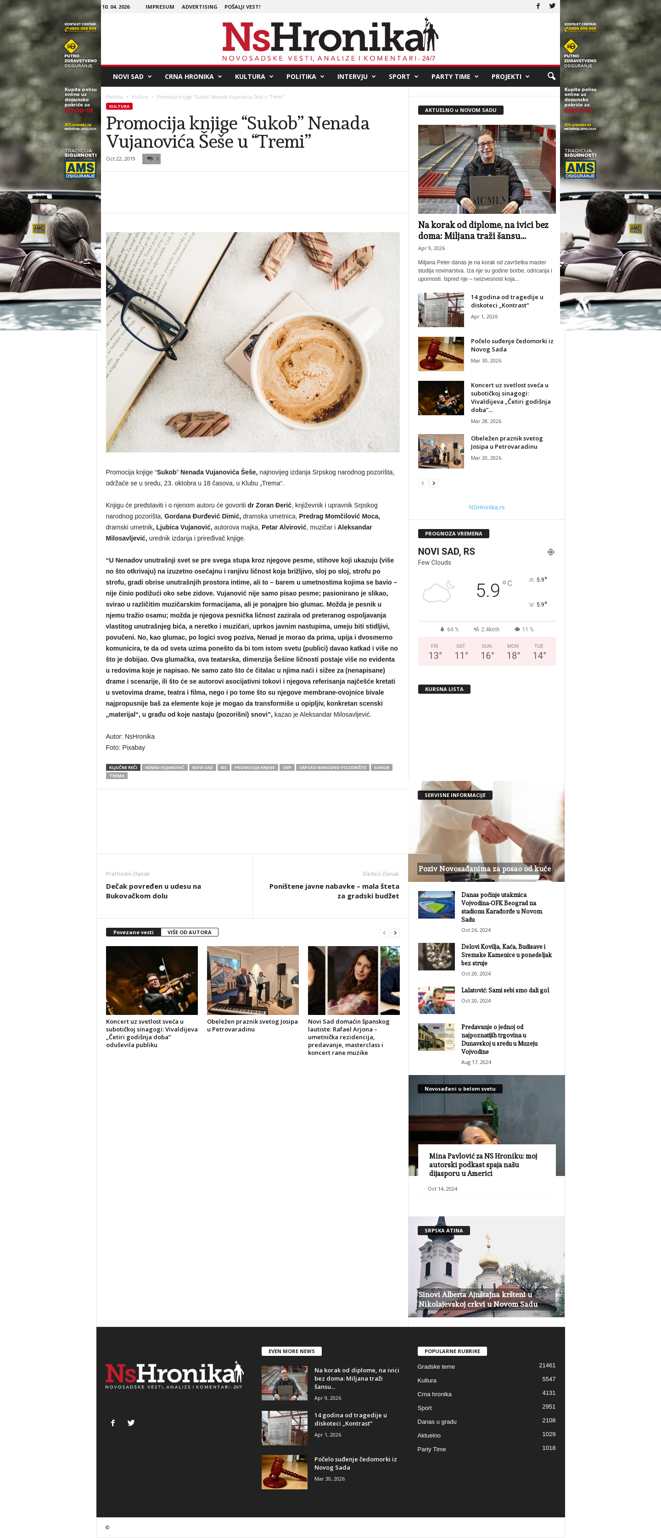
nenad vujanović (165, 767)
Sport (404, 77)
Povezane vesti (133, 932)
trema (116, 776)
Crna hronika (193, 77)
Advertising (200, 6)
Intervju (356, 77)
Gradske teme (436, 1366)
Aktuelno (429, 1435)
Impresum (160, 6)
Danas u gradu (437, 1421)
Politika (305, 77)
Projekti (511, 77)
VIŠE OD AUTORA (190, 932)
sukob (381, 767)
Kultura (254, 77)
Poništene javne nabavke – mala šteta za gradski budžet (334, 890)
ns (224, 767)
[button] (551, 77)
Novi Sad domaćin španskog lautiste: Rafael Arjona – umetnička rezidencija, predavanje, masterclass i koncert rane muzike (349, 1037)
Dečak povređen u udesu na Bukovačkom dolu (153, 890)
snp (287, 767)
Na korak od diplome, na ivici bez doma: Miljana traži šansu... (356, 1378)
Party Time (455, 77)
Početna (114, 97)
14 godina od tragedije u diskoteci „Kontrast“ (507, 301)
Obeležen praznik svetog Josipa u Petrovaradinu (252, 1025)
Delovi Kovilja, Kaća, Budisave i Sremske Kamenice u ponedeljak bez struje (506, 955)
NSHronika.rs (486, 507)
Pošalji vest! (242, 6)
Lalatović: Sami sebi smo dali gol (505, 990)
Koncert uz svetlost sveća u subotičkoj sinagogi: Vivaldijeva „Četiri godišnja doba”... (511, 397)
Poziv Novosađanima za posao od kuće (485, 868)
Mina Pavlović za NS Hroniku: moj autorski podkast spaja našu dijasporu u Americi (483, 1165)
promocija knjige (255, 767)
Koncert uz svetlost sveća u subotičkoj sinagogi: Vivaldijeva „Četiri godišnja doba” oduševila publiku (152, 1033)
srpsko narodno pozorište (332, 767)
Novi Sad (132, 77)
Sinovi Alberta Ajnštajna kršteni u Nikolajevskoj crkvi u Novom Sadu (478, 1299)
